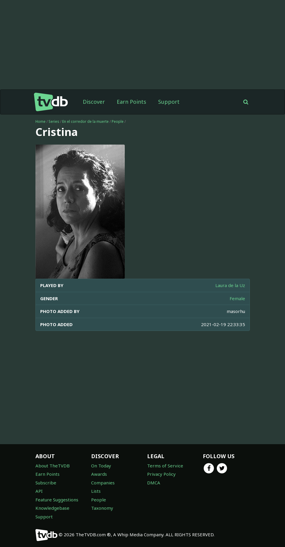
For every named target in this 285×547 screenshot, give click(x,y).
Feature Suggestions (56, 500)
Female (237, 298)
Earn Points (131, 101)
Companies (103, 483)
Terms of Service (165, 466)
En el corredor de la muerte (85, 121)
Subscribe (45, 483)
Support (169, 101)
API (39, 491)
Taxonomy (102, 508)
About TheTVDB (52, 466)
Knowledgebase (52, 508)
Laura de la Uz (230, 285)
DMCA (153, 483)
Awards (99, 474)
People (118, 121)
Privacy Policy (161, 474)
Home (40, 121)
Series (54, 121)
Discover (94, 101)
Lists (96, 491)
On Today (101, 466)
